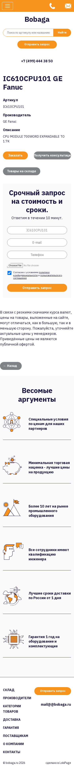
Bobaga (37, 19)
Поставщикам (15, 736)
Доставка (12, 720)
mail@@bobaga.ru (56, 704)
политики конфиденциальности (31, 274)
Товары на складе (21, 171)
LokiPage (65, 763)
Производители (17, 698)
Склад (8, 690)
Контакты (11, 752)
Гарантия (11, 728)
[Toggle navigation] (7, 6)
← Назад (10, 366)
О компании (13, 744)
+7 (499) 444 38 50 (37, 61)
